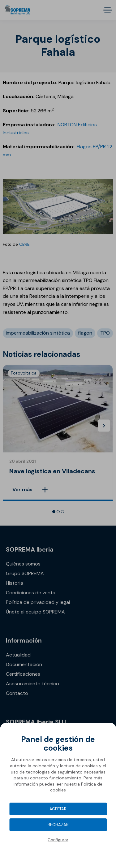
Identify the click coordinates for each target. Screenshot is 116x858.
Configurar (58, 840)
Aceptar (58, 809)
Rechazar (58, 824)
